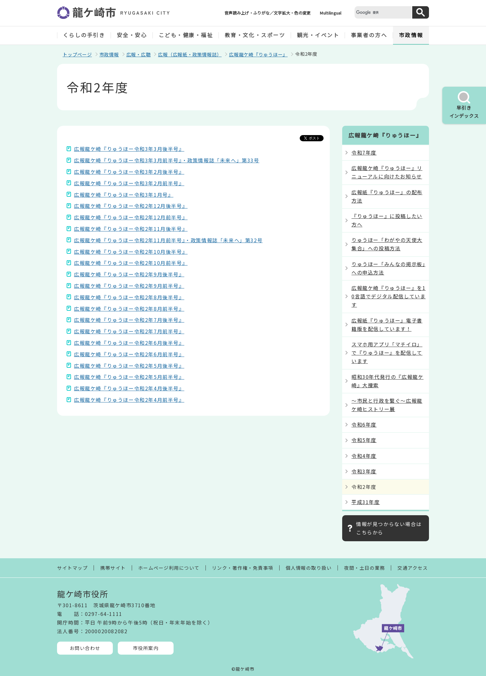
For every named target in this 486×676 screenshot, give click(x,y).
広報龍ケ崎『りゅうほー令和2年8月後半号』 (129, 297)
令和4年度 (364, 455)
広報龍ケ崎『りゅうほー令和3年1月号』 (123, 194)
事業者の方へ (369, 35)
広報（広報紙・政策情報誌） (190, 54)
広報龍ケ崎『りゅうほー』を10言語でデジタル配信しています (388, 296)
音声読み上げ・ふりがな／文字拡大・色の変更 (267, 13)
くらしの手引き (84, 35)
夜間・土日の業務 (364, 567)
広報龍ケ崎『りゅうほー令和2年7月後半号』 (129, 319)
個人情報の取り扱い (309, 567)
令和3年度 (364, 471)
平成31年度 (365, 502)
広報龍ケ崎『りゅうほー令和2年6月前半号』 (129, 354)
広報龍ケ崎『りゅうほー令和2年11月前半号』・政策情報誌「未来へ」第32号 (168, 240)
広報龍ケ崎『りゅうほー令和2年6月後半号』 (129, 342)
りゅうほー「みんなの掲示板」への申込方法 (388, 268)
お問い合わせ (85, 648)
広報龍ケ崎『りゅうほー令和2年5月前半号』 (129, 376)
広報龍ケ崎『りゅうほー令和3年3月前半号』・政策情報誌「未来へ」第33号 (166, 160)
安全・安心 (132, 35)
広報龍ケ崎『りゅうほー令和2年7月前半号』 (129, 331)
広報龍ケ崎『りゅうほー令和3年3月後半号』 (129, 148)
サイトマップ (72, 567)
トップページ (77, 54)
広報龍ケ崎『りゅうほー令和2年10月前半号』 (131, 262)
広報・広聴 (138, 54)
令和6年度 (364, 424)
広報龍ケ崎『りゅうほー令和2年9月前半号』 (129, 285)
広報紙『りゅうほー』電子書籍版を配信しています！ (386, 324)
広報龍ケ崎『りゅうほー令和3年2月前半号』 (129, 183)
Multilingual (330, 13)
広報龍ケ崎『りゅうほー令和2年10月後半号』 (131, 251)
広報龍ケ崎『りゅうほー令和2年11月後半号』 (131, 228)
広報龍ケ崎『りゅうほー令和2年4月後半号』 (129, 388)
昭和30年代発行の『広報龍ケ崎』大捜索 (387, 381)
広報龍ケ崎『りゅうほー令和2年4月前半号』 (129, 399)
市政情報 (411, 35)
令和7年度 (364, 152)
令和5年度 (364, 440)
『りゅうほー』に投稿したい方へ (386, 220)
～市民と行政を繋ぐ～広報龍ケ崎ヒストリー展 (386, 405)
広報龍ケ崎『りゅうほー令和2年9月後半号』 (129, 274)
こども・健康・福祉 (186, 35)
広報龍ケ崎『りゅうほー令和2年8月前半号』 (129, 308)
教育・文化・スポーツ (255, 35)
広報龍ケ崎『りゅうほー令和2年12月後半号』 (131, 205)
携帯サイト (113, 567)
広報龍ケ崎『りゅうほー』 (258, 54)
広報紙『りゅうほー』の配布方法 (386, 196)
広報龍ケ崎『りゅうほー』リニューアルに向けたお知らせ (386, 172)
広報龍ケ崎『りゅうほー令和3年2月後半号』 (129, 171)
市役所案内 (146, 648)
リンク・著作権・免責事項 (242, 567)
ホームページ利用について (169, 567)
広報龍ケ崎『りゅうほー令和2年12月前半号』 (131, 217)
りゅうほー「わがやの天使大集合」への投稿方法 (386, 244)
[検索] (382, 12)
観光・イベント (318, 35)
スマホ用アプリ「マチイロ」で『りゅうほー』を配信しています (386, 352)
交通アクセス (412, 567)
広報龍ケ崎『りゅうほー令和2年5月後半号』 (129, 365)
